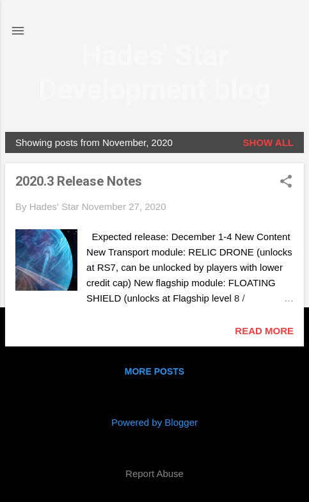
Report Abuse (154, 473)
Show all (268, 142)
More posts (154, 371)
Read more (264, 330)
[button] (286, 182)
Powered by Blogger (154, 422)
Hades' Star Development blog (154, 72)
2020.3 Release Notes (78, 181)
